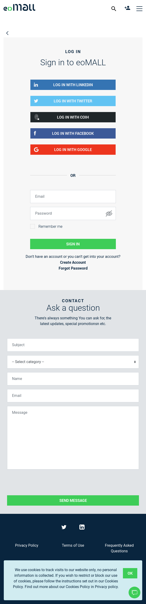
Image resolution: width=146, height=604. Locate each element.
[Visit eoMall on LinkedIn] (82, 528)
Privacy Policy (26, 545)
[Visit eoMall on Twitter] (64, 528)
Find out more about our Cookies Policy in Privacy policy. (72, 587)
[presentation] (43, 482)
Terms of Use (73, 545)
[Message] (73, 437)
